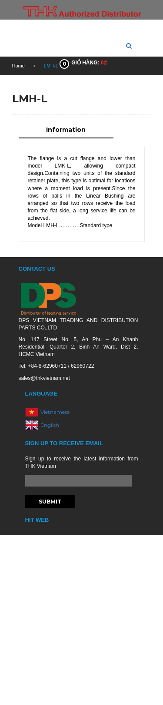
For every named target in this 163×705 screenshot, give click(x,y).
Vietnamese (55, 412)
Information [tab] (66, 130)
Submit (50, 501)
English (49, 425)
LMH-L (29, 98)
